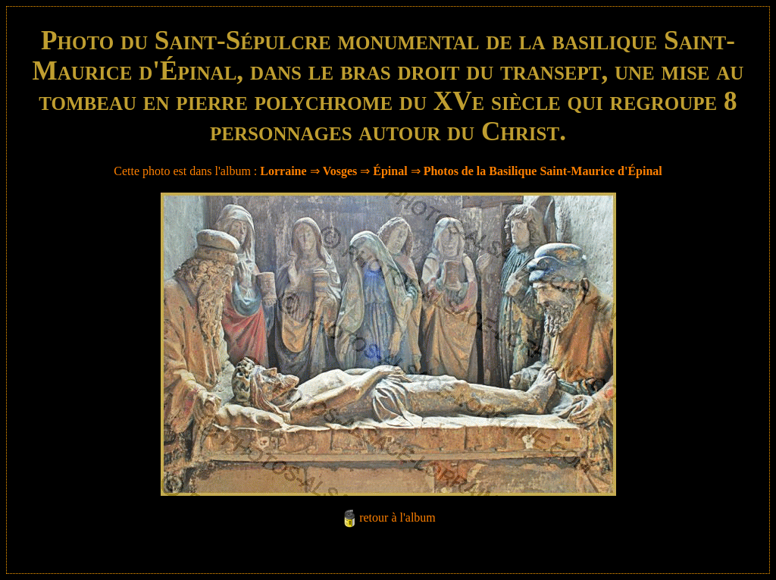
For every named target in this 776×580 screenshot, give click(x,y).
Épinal (390, 171)
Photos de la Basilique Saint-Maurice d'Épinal (543, 171)
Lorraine (283, 171)
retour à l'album (397, 517)
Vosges (340, 171)
